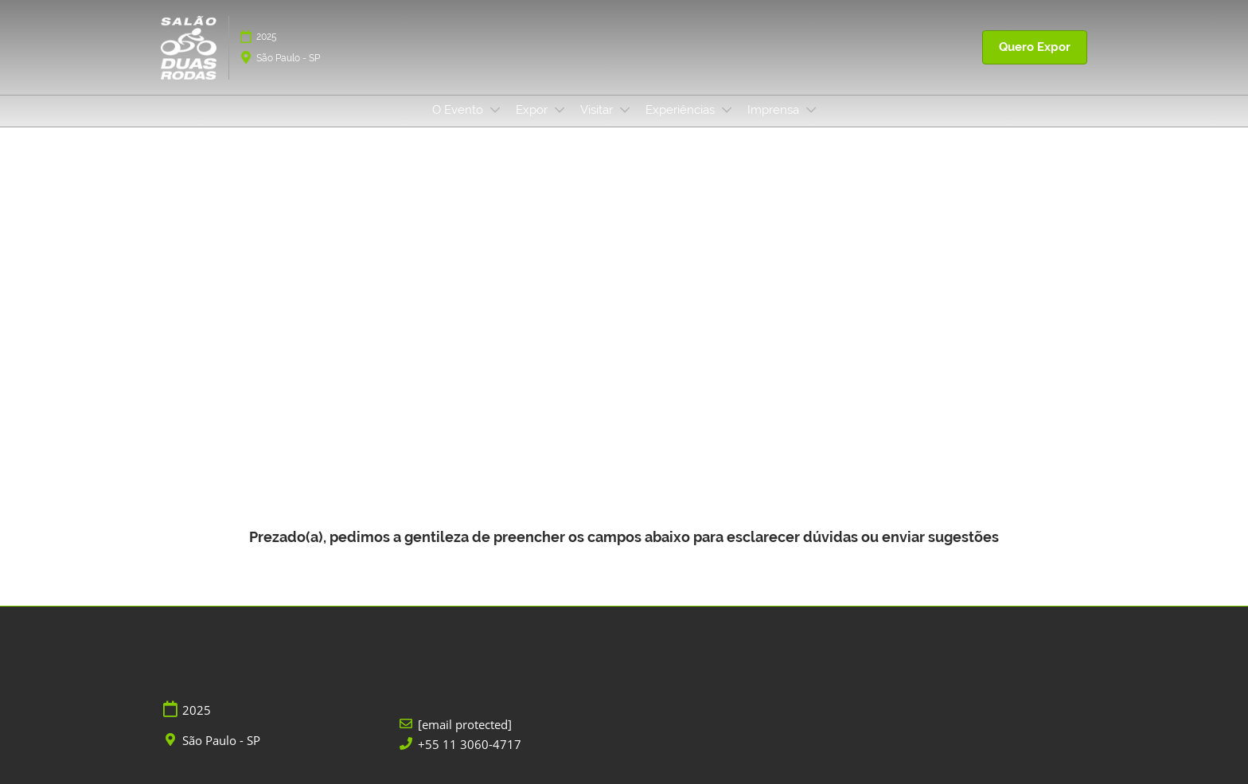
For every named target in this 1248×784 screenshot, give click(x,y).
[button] (1034, 47)
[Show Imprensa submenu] (811, 109)
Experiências (681, 110)
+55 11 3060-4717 (469, 744)
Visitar (598, 110)
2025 (266, 36)
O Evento (459, 110)
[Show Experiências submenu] (726, 109)
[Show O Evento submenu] (495, 109)
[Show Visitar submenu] (625, 109)
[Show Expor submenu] (559, 109)
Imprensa (774, 110)
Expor (533, 110)
